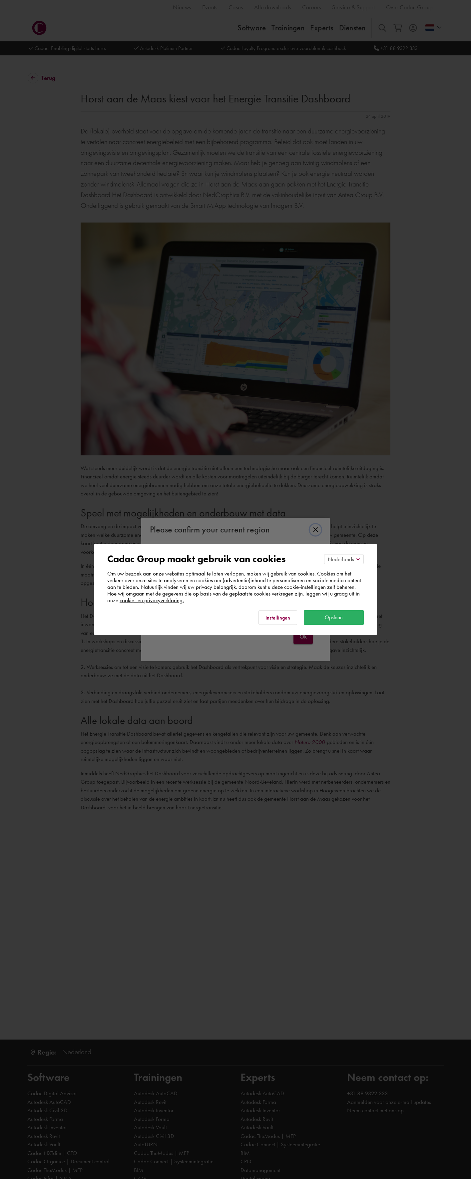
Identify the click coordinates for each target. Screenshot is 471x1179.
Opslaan (334, 617)
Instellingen (277, 618)
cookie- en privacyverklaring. (152, 600)
